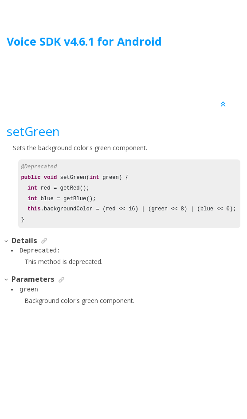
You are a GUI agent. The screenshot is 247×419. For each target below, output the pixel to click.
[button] (6, 241)
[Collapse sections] (224, 104)
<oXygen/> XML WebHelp (143, 389)
